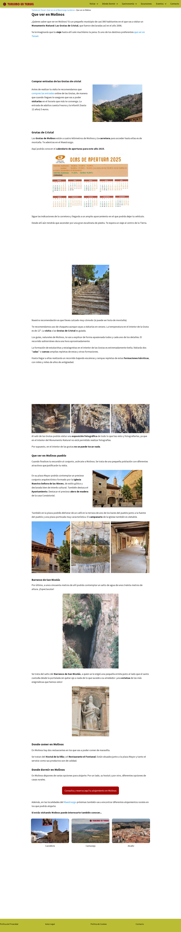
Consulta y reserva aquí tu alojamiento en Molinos (90, 790)
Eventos (160, 3)
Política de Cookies (99, 924)
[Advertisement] (91, 58)
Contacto (174, 3)
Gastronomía (128, 3)
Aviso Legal (50, 924)
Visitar (92, 3)
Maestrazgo (70, 802)
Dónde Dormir (108, 3)
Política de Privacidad (9, 924)
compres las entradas (43, 93)
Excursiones (146, 3)
